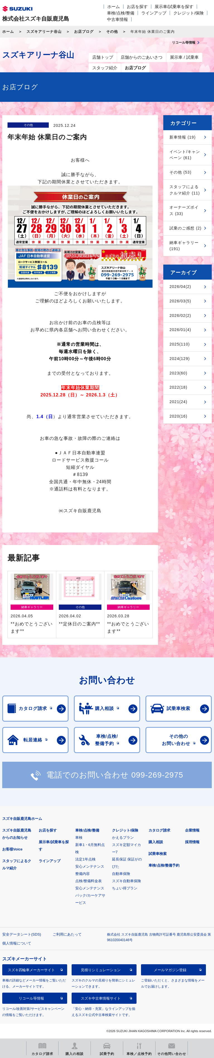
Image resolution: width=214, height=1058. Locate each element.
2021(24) (178, 401)
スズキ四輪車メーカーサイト (31, 970)
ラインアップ (153, 13)
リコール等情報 (31, 998)
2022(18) (178, 387)
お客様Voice (12, 849)
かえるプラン (123, 837)
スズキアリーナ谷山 (44, 31)
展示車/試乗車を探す (174, 6)
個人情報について (16, 943)
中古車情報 (117, 19)
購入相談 (156, 842)
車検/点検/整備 (120, 13)
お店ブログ (84, 31)
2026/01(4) (180, 329)
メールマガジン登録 (170, 970)
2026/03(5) (180, 301)
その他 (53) (180, 172)
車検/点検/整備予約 (164, 865)
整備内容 (82, 874)
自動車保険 (121, 874)
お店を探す (137, 6)
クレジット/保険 (188, 13)
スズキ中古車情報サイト (101, 998)
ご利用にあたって (67, 934)
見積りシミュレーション (101, 970)
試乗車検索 (158, 854)
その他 (112, 31)
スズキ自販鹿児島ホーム (22, 819)
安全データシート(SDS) (21, 934)
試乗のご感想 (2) (185, 228)
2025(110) (179, 344)
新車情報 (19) (182, 137)
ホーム (113, 6)
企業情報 (192, 830)
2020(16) (178, 416)
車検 (78, 837)
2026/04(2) (180, 286)
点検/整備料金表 (88, 881)
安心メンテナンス (89, 866)
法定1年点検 (85, 859)
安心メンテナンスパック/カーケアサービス (90, 895)
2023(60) (178, 373)
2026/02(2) (180, 315)
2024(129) (179, 358)
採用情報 (192, 842)
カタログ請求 (159, 830)
